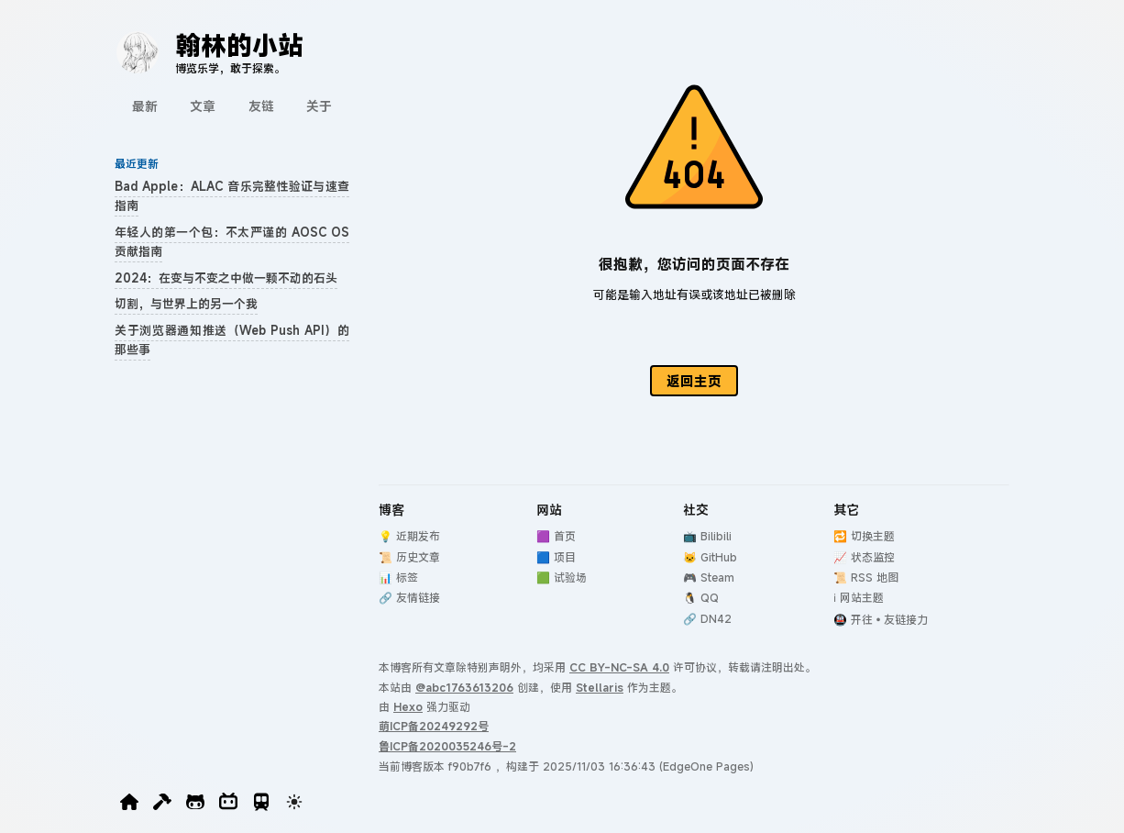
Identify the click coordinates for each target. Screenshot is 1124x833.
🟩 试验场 (561, 577)
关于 (319, 106)
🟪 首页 (556, 535)
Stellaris (599, 687)
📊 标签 (398, 577)
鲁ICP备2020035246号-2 (447, 746)
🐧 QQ (701, 597)
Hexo (408, 706)
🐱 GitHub (710, 557)
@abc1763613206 (464, 687)
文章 (202, 106)
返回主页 (694, 381)
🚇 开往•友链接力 (880, 619)
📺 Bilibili (707, 535)
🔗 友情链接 (409, 597)
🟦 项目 (556, 557)
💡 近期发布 (409, 535)
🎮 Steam (708, 577)
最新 (145, 106)
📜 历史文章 (409, 557)
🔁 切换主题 (864, 535)
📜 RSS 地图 (865, 577)
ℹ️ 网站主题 (858, 597)
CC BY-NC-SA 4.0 (619, 667)
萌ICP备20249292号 (434, 725)
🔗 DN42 (707, 618)
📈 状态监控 (864, 557)
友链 (261, 106)
